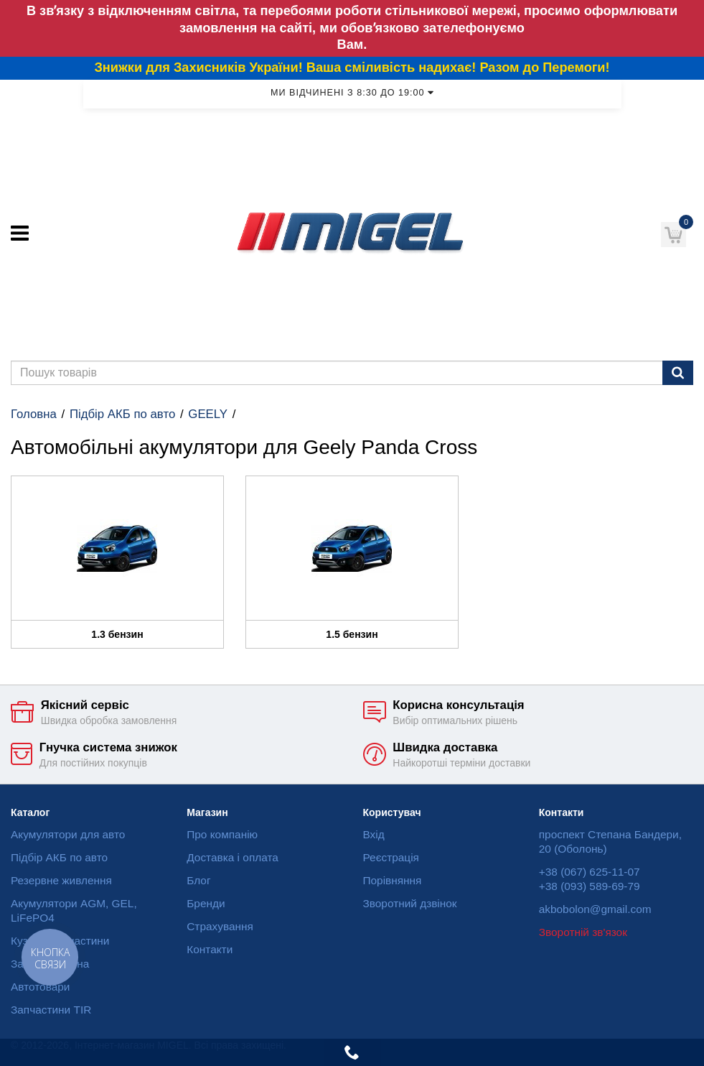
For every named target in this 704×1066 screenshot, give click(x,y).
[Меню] (20, 233)
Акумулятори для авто (68, 834)
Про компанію (222, 834)
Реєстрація (391, 857)
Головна (34, 414)
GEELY (207, 414)
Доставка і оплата (232, 857)
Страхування (220, 926)
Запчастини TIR (51, 1010)
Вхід (374, 834)
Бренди (206, 903)
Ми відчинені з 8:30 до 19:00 (352, 93)
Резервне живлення (61, 880)
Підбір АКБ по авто (122, 414)
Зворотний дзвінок (410, 903)
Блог (198, 880)
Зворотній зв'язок (583, 932)
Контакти (210, 949)
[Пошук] (677, 373)
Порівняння (392, 880)
